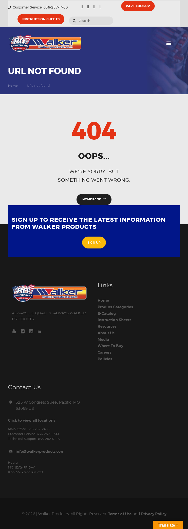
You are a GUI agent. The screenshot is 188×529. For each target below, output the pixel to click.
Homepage (91, 199)
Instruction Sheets (116, 320)
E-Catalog (107, 314)
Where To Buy (111, 345)
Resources (108, 326)
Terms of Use (119, 513)
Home (13, 86)
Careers (105, 352)
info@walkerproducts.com (42, 450)
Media (104, 339)
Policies (105, 358)
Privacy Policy (155, 513)
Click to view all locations (33, 419)
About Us (107, 333)
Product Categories (117, 307)
